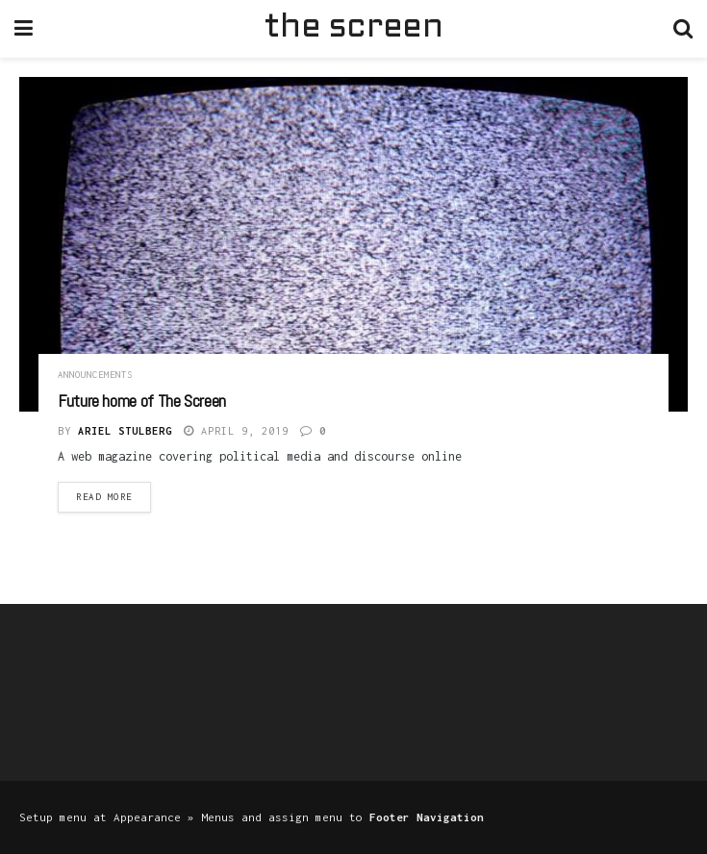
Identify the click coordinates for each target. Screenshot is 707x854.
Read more (104, 496)
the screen (353, 28)
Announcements (95, 374)
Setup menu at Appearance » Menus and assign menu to (251, 817)
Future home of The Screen (142, 400)
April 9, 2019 (236, 431)
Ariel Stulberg (125, 431)
